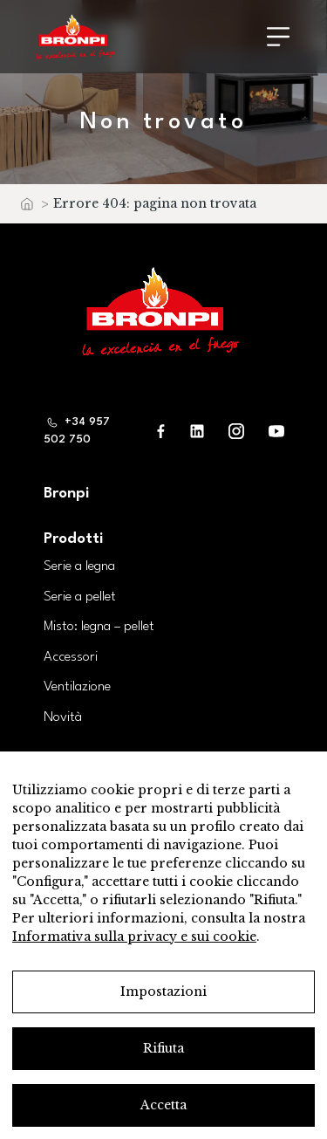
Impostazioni (163, 991)
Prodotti (73, 539)
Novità (63, 717)
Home (26, 208)
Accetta (163, 1105)
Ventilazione (77, 687)
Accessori (71, 657)
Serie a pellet (80, 597)
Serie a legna (79, 566)
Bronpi (66, 493)
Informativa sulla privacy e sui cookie (134, 936)
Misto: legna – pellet (99, 627)
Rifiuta (163, 1048)
